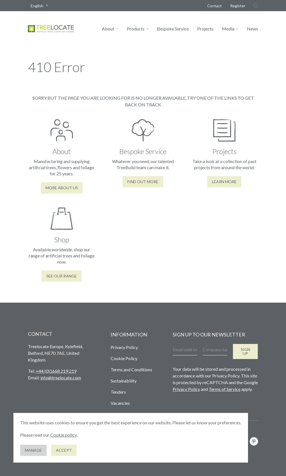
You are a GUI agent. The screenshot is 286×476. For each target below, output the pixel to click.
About (108, 29)
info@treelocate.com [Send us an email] (60, 377)
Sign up (245, 351)
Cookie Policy (124, 358)
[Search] (256, 5)
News (252, 29)
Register (237, 5)
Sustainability (124, 380)
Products (135, 29)
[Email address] (185, 349)
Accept (64, 450)
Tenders (118, 391)
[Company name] (215, 349)
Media (228, 29)
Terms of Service (224, 389)
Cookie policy (63, 434)
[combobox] (40, 5)
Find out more (142, 181)
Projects (205, 29)
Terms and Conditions (131, 369)
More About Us (62, 187)
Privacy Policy (124, 347)
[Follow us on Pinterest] (254, 441)
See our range (61, 276)
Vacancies (120, 403)
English (37, 5)
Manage (33, 450)
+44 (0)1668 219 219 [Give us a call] (56, 371)
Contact (214, 5)
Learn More (224, 181)
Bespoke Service (173, 29)
